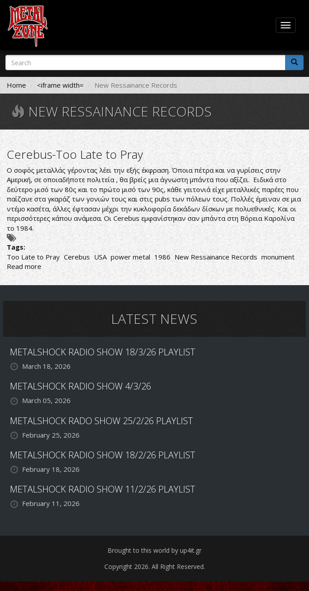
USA (100, 256)
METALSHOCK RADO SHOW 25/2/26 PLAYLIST (101, 421)
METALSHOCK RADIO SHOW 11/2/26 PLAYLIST (102, 489)
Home (16, 85)
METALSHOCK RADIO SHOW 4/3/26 (80, 386)
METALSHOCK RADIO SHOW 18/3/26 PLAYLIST (102, 352)
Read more (24, 266)
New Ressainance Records (216, 256)
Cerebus (77, 256)
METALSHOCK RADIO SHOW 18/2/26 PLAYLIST (102, 455)
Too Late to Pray (33, 256)
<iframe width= (60, 85)
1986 (162, 256)
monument (278, 256)
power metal (130, 256)
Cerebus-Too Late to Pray (75, 154)
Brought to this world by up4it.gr (154, 550)
